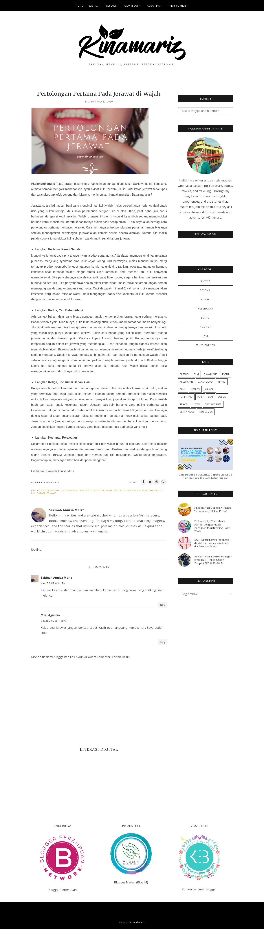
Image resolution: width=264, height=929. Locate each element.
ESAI (210, 396)
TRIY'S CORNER (178, 5)
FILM (196, 374)
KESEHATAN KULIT (152, 490)
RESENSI (112, 5)
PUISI (200, 396)
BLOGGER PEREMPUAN (63, 490)
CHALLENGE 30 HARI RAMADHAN (98, 490)
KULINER (205, 326)
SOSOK (222, 396)
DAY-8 (121, 490)
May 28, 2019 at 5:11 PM (53, 583)
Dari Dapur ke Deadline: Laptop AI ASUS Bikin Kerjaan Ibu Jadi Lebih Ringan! (205, 476)
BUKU (183, 389)
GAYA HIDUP (132, 5)
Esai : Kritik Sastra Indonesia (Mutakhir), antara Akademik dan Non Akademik (211, 543)
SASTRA (94, 5)
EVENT (205, 299)
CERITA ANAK (187, 411)
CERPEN (195, 389)
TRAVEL (205, 336)
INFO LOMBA (205, 411)
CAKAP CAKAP (205, 381)
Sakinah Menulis (137, 922)
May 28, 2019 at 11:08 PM (54, 620)
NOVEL (196, 404)
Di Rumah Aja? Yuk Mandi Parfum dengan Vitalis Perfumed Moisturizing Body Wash (212, 526)
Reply (162, 604)
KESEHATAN (133, 490)
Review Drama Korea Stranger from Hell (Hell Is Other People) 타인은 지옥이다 (213, 560)
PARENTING (186, 396)
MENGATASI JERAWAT (43, 493)
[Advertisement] (99, 782)
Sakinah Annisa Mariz (56, 578)
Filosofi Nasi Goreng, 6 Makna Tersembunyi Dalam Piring (212, 509)
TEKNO (205, 317)
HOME (79, 5)
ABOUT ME (154, 5)
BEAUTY (44, 490)
